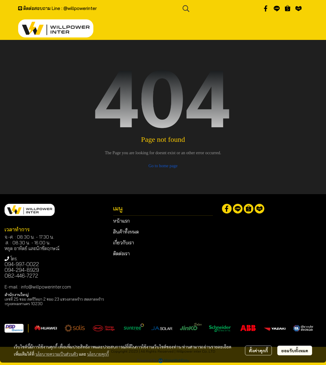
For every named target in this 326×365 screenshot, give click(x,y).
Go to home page (163, 166)
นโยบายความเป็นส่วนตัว (56, 354)
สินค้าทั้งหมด (126, 232)
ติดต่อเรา (121, 253)
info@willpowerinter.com (46, 287)
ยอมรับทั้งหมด (294, 350)
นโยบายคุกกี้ (98, 354)
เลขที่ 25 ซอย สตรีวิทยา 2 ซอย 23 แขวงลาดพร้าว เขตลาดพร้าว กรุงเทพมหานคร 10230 (54, 301)
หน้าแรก (121, 221)
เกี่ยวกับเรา (123, 243)
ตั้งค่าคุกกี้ (258, 350)
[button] (218, 8)
